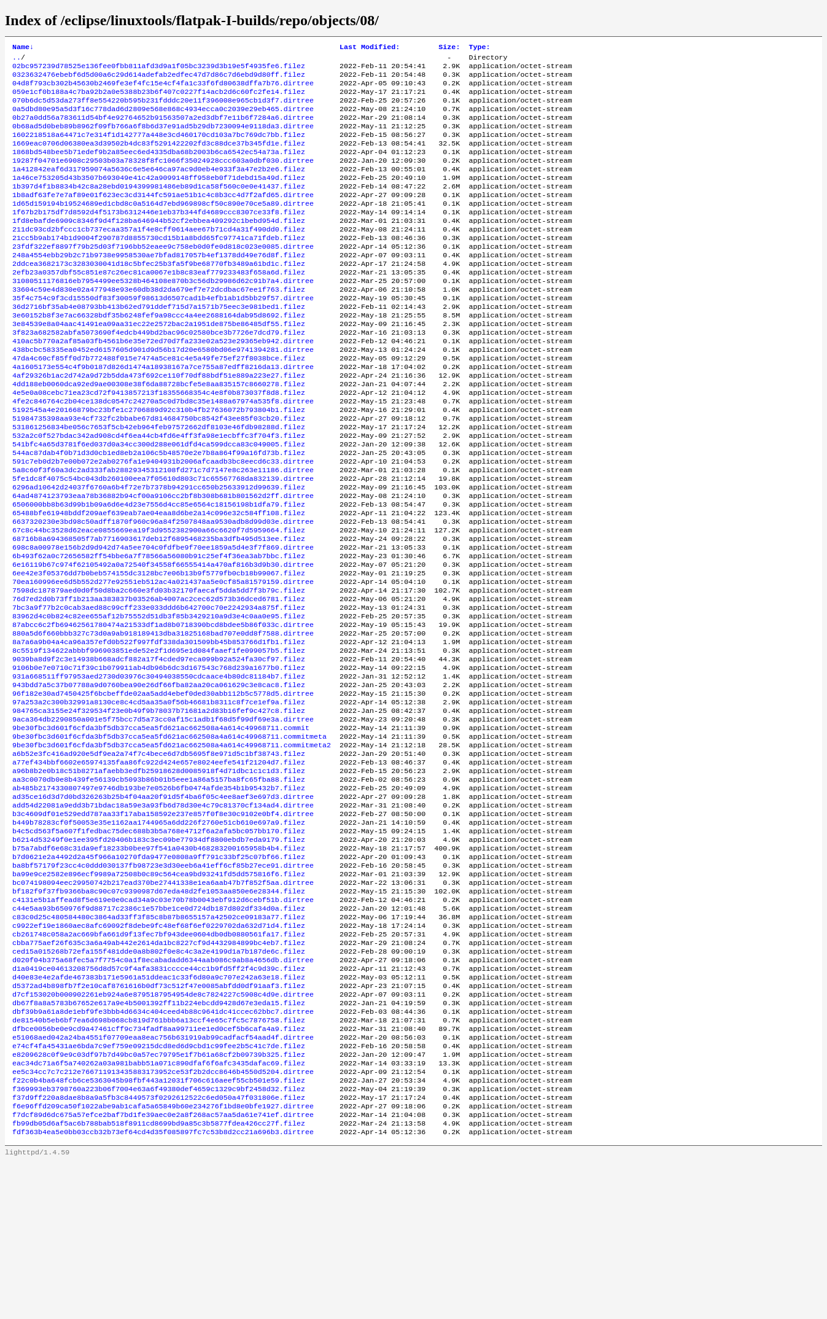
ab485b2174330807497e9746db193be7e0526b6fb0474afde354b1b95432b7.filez (158, 895)
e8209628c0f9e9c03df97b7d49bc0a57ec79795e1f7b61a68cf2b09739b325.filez (158, 1199)
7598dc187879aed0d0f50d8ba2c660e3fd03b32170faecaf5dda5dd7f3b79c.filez (158, 669)
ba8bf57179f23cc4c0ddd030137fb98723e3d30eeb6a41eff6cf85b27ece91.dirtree (163, 983)
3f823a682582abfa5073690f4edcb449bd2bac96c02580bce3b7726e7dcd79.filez (158, 374)
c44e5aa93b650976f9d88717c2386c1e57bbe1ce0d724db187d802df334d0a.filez (158, 1032)
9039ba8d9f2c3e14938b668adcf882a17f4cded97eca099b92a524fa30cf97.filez (158, 747)
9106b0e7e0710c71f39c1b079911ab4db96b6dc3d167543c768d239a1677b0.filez (158, 757)
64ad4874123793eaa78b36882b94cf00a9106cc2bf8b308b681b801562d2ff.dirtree (163, 561)
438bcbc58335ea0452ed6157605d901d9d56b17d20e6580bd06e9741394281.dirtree (163, 394)
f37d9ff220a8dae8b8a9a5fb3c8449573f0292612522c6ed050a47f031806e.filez (158, 1248)
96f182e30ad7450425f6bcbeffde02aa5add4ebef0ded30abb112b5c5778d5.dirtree (163, 787)
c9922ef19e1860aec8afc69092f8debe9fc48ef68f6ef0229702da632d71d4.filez (158, 1052)
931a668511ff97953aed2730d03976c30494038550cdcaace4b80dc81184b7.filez (158, 767)
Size (449, 48)
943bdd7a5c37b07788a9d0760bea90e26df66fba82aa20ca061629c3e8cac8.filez (158, 777)
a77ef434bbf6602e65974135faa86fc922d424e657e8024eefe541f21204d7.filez (158, 865)
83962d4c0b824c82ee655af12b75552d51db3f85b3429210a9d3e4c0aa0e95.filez (158, 698)
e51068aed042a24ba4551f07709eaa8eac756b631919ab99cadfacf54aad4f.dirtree (163, 1180)
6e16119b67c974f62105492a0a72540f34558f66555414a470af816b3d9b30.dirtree (163, 639)
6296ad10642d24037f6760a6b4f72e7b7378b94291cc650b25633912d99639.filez (158, 551)
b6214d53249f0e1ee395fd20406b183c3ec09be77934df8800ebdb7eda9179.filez (158, 954)
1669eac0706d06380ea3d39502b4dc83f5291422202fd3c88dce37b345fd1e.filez (158, 158)
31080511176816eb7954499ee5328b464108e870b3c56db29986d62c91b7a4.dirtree (163, 315)
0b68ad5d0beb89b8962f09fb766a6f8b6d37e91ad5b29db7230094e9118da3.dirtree (163, 138)
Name (23, 48)
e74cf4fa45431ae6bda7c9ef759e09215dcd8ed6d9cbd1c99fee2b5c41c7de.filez (158, 1189)
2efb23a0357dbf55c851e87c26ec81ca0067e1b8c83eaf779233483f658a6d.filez (158, 305)
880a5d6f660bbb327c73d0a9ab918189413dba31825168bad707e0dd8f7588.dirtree (163, 718)
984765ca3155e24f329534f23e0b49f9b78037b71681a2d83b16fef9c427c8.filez (158, 806)
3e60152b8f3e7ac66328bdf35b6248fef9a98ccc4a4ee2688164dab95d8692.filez (158, 354)
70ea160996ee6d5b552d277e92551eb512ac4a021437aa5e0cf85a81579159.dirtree (163, 659)
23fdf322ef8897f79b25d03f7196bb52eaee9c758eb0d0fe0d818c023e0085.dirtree (163, 276)
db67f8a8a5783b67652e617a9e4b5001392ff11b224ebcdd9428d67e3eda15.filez (158, 1140)
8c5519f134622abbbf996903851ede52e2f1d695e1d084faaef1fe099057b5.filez (158, 737)
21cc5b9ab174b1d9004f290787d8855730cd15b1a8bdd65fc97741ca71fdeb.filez (158, 266)
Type (479, 48)
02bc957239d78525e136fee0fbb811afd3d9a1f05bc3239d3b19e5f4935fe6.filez (158, 69)
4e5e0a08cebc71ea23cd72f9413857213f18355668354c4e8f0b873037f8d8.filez (158, 443)
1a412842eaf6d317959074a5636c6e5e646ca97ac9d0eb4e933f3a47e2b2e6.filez (158, 187)
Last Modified (370, 48)
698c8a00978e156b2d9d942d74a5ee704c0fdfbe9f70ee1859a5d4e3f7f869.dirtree (163, 619)
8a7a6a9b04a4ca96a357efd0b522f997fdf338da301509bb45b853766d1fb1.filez (158, 728)
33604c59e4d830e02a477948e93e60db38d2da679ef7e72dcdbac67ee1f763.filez (158, 325)
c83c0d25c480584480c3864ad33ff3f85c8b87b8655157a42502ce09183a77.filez (158, 1042)
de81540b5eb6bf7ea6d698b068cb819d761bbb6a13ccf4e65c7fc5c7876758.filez (158, 1160)
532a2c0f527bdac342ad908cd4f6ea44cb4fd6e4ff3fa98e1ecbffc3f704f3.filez (158, 492)
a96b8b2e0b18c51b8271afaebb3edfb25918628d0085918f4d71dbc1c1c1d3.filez (158, 875)
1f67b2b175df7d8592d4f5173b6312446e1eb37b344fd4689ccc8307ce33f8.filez (158, 236)
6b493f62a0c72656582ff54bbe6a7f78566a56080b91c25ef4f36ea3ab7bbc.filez (158, 629)
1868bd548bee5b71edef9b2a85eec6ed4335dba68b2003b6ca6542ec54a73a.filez (158, 168)
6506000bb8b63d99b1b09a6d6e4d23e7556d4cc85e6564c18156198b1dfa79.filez (158, 570)
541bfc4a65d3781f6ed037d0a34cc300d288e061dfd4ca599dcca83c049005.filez (158, 502)
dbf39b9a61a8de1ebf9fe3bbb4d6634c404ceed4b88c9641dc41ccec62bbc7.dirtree (163, 1150)
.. (16, 59)
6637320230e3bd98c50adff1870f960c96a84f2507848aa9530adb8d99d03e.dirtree (163, 590)
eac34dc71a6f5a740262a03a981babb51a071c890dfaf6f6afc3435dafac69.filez (158, 1209)
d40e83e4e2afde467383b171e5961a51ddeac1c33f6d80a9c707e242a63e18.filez (158, 1111)
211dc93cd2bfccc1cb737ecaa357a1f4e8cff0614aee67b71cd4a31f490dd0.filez (158, 256)
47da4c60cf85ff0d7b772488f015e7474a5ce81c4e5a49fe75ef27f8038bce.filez (158, 403)
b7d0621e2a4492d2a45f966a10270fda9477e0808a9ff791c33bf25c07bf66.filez (158, 973)
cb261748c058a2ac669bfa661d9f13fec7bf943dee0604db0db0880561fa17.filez (158, 1062)
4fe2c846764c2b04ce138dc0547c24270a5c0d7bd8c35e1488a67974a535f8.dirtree (163, 452)
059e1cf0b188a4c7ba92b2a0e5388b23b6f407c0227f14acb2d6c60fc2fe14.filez (158, 99)
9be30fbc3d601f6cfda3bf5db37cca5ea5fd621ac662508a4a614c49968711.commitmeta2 (171, 845)
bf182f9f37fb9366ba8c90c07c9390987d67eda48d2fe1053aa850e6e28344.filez (158, 1012)
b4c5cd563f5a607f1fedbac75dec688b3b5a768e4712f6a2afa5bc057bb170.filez (158, 944)
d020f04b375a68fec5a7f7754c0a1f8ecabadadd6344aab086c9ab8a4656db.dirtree (163, 1091)
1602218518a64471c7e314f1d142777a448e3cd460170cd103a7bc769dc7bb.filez (158, 148)
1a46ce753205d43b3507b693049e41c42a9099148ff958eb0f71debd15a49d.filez (158, 197)
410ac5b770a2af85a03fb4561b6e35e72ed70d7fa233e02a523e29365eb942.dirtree (163, 384)
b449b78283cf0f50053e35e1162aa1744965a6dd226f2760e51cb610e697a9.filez (158, 934)
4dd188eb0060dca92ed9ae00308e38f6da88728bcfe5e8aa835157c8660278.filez (158, 433)
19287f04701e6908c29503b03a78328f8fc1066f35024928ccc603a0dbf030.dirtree (163, 177)
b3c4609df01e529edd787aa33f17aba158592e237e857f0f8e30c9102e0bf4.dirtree (163, 924)
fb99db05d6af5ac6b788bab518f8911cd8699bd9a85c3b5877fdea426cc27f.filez (158, 1278)
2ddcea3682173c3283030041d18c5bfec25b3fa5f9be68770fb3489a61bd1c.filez (158, 295)
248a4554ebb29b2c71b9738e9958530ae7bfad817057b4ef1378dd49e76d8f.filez (158, 285)
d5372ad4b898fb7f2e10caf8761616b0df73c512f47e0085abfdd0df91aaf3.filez (158, 1121)
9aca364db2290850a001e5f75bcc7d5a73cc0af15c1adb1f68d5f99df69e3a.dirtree (163, 816)
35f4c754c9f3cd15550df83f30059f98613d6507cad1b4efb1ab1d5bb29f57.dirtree (163, 335)
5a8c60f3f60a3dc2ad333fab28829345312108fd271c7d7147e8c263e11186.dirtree (163, 531)
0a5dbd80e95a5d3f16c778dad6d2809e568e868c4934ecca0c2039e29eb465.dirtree (163, 118)
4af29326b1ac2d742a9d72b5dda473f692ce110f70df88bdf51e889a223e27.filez (158, 423)
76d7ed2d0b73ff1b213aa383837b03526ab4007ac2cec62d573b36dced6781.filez (158, 678)
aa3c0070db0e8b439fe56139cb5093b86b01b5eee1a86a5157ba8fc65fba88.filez (158, 885)
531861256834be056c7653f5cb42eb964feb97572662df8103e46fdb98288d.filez (158, 482)
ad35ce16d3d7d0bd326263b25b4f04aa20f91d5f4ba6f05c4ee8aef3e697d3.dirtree (163, 904)
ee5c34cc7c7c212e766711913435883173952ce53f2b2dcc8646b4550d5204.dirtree (163, 1219)
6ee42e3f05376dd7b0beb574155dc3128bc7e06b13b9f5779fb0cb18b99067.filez (158, 649)
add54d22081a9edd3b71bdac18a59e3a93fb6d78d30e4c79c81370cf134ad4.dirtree (163, 914)
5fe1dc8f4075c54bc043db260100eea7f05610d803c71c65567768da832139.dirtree (163, 541)
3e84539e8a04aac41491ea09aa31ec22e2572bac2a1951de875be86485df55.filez (158, 364)
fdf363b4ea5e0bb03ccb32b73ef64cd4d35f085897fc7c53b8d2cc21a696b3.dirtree (163, 1288)
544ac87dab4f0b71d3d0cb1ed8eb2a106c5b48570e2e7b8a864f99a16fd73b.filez (158, 511)
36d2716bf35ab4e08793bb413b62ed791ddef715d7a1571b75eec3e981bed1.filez (158, 344)
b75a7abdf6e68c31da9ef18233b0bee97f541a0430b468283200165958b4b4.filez (158, 963)
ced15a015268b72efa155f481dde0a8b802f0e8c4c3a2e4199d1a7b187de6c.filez (158, 1081)
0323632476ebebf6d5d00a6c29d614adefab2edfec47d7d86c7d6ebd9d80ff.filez (158, 79)
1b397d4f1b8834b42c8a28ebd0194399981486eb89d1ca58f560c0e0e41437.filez (158, 207)
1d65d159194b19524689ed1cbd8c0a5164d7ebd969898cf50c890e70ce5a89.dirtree (163, 227)
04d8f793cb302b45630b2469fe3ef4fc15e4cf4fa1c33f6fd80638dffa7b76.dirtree (163, 89)
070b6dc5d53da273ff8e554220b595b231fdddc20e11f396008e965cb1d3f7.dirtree (163, 109)
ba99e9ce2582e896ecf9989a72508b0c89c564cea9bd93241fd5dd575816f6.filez (158, 993)
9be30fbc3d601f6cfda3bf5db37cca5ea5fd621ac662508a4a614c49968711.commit (160, 826)
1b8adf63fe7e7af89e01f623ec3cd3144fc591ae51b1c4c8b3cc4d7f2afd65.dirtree (163, 217)
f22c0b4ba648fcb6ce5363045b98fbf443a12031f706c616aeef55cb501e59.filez (158, 1229)
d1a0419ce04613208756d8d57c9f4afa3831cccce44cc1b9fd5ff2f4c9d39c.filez (158, 1101)
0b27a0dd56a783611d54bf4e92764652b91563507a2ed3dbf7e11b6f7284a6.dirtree (163, 128)
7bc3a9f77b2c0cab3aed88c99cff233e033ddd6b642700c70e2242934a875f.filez (158, 688)
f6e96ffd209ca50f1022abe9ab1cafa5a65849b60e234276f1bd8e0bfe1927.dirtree (163, 1258)
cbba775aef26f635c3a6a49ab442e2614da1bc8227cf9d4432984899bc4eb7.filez (158, 1071)
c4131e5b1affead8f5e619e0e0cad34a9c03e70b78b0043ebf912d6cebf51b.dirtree (163, 1022)
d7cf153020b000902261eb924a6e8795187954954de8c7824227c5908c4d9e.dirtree (163, 1130)
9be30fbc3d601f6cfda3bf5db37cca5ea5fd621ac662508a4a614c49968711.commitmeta (169, 836)
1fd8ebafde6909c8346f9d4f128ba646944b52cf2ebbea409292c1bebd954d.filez (158, 246)
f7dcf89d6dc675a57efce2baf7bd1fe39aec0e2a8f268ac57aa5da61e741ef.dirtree (163, 1268)
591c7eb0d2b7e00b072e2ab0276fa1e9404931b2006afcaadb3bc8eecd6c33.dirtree (163, 521)
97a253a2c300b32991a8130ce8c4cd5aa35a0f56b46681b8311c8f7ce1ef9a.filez (158, 796)
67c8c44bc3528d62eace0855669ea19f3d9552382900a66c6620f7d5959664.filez (158, 600)
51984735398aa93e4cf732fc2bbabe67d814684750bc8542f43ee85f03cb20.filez (158, 472)
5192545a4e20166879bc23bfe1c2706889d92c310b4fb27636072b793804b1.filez (158, 462)
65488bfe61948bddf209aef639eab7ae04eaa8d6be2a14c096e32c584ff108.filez (158, 580)
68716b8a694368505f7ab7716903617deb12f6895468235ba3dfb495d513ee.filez (158, 610)
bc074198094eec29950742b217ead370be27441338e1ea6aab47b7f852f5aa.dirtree (163, 1003)
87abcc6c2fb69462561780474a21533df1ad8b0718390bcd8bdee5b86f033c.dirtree (163, 708)
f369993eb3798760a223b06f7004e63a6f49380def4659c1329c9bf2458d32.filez (158, 1238)
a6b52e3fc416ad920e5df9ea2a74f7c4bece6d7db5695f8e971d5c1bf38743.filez (158, 855)
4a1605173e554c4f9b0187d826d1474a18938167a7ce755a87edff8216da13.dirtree (163, 413)
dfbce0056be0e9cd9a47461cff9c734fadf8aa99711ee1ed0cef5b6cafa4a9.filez (158, 1170)
